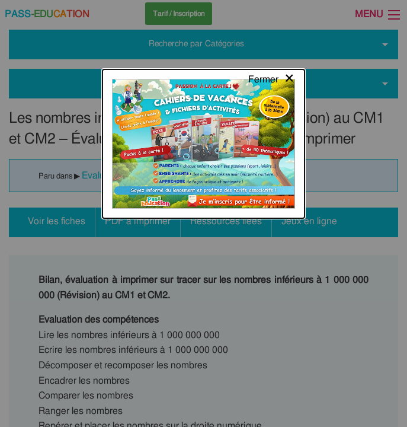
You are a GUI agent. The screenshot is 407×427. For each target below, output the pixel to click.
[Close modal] (271, 20)
